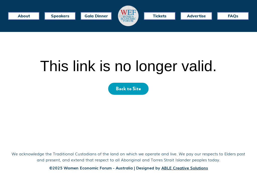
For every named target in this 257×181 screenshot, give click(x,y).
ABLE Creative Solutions (184, 168)
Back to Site (128, 88)
